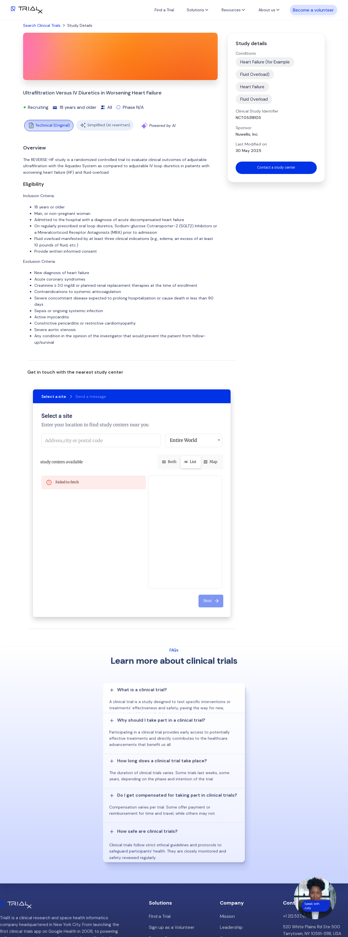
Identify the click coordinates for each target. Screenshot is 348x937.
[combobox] (100, 440)
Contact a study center (276, 168)
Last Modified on (251, 144)
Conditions (246, 53)
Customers (231, 835)
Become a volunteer (313, 10)
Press (225, 846)
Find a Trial (164, 9)
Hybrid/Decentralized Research (179, 853)
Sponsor (243, 127)
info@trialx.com (298, 842)
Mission (227, 814)
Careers (227, 857)
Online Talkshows (165, 864)
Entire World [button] (183, 440)
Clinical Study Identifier (257, 111)
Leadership (230, 825)
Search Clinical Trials (42, 25)
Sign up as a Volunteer (170, 825)
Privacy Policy (233, 867)
